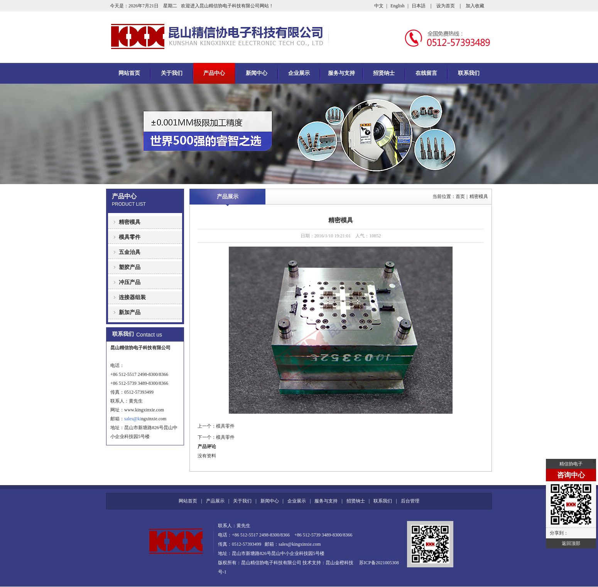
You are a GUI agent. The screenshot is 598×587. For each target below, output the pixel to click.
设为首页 (445, 5)
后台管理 (410, 501)
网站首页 (129, 73)
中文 (378, 5)
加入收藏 (475, 5)
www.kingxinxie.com (144, 410)
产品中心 (214, 73)
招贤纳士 (384, 73)
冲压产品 (129, 282)
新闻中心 (256, 73)
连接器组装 (132, 297)
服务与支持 (341, 73)
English (397, 5)
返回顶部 (571, 543)
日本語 (419, 5)
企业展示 (299, 73)
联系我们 (469, 73)
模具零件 (129, 237)
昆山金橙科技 (339, 562)
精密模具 (129, 222)
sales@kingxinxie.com (300, 544)
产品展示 (227, 197)
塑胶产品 (129, 267)
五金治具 (129, 252)
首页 (460, 196)
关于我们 (171, 73)
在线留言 (426, 73)
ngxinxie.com (151, 418)
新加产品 (129, 312)
